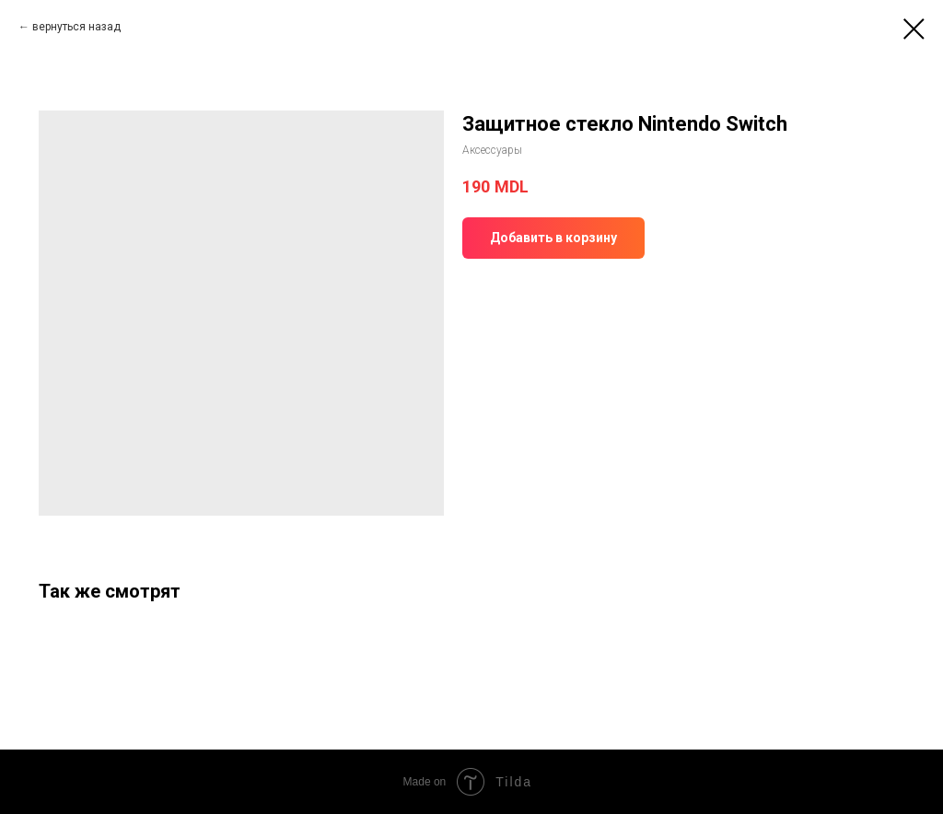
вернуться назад (76, 26)
